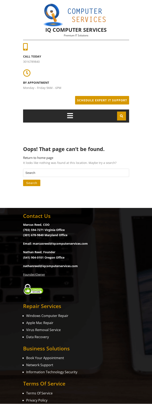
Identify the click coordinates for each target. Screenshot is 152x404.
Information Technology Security (51, 372)
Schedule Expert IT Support (102, 100)
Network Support (39, 365)
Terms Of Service (39, 393)
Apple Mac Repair (39, 322)
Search (31, 183)
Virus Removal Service (43, 330)
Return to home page (38, 158)
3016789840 (31, 62)
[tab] (70, 115)
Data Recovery (37, 337)
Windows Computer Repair (47, 315)
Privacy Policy (36, 400)
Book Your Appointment (45, 358)
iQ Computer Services (76, 29)
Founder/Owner (34, 274)
